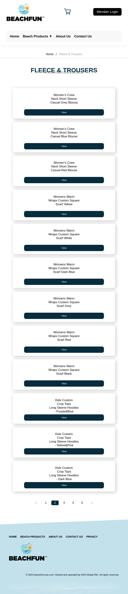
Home (14, 36)
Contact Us (83, 36)
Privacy (92, 536)
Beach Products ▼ (37, 36)
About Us (63, 36)
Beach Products (32, 536)
